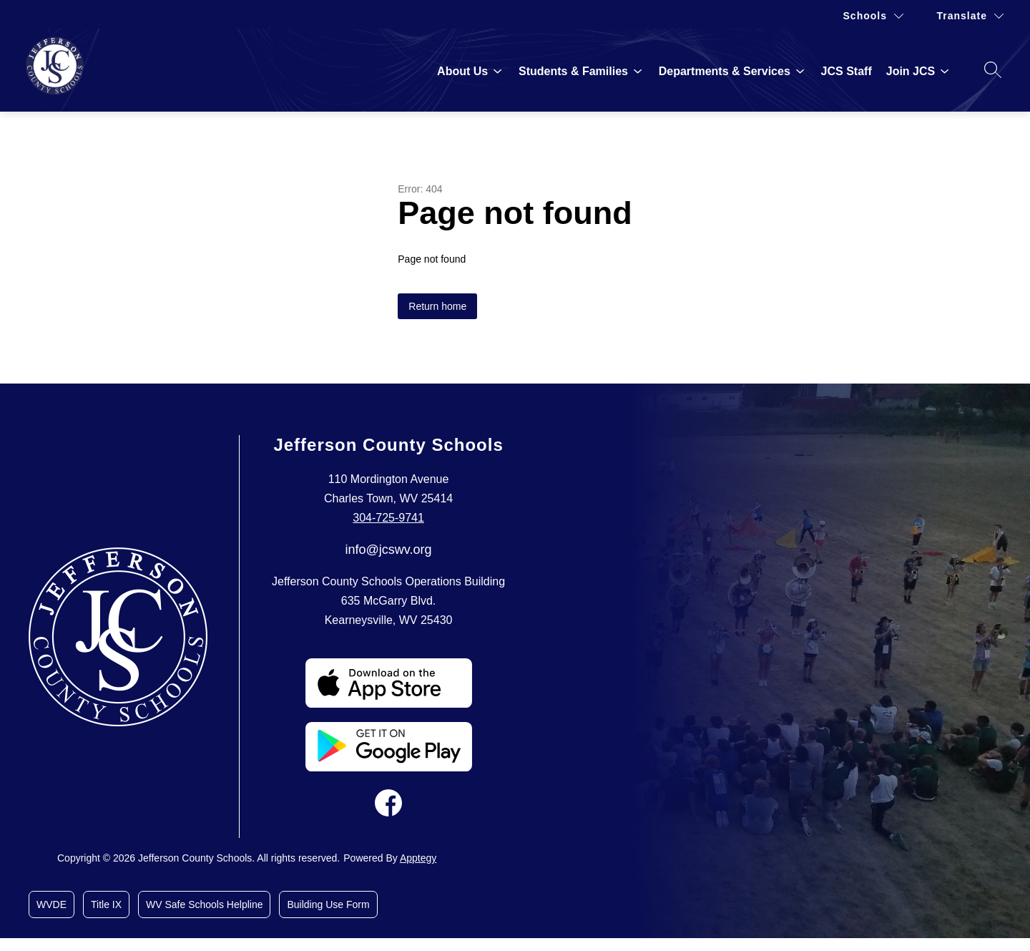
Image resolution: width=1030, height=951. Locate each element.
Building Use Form (328, 904)
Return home (437, 306)
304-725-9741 (388, 518)
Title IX (106, 904)
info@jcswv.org (388, 549)
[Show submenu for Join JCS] (910, 71)
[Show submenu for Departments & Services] (724, 71)
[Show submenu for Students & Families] (573, 71)
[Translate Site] (970, 16)
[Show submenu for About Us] (462, 71)
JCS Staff (846, 71)
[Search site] (992, 69)
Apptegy (418, 858)
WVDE (51, 904)
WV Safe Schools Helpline (204, 904)
